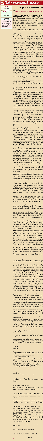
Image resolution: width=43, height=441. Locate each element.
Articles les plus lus (6, 8)
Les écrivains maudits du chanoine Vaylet (6, 24)
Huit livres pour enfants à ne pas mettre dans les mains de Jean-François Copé (6, 23)
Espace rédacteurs (6, 9)
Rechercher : (3, 10)
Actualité (6, 12)
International (6, 13)
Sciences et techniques (6, 15)
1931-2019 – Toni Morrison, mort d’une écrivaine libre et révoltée (6, 25)
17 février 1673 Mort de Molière (5, 26)
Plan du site (6, 7)
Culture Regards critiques (6, 11)
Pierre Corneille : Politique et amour (5, 27)
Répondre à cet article (16, 438)
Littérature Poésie (6, 14)
